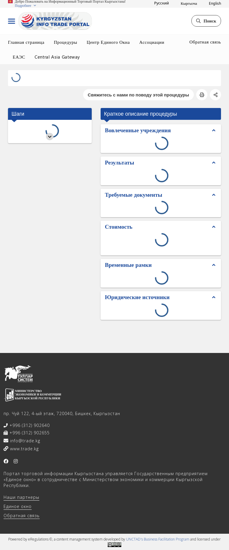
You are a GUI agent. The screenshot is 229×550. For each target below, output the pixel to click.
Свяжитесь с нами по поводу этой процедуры (138, 95)
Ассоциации (152, 42)
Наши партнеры (21, 497)
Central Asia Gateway (57, 57)
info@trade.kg (24, 440)
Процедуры (65, 42)
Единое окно (18, 506)
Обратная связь (205, 42)
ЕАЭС (19, 57)
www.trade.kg (24, 448)
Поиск (206, 21)
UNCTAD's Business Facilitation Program (157, 539)
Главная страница (26, 42)
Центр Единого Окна (108, 42)
